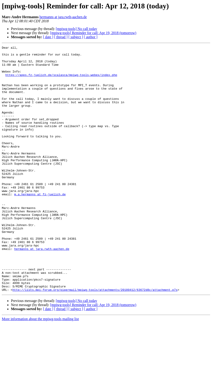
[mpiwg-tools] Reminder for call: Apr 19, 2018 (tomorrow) (93, 33)
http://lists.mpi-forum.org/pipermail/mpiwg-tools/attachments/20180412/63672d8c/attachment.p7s (95, 339)
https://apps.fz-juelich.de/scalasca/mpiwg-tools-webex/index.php (61, 81)
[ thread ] (61, 37)
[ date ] (48, 37)
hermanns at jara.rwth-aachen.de (63, 17)
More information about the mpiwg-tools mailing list (40, 368)
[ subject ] (75, 37)
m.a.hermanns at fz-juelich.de (40, 224)
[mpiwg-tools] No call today (76, 29)
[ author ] (91, 37)
